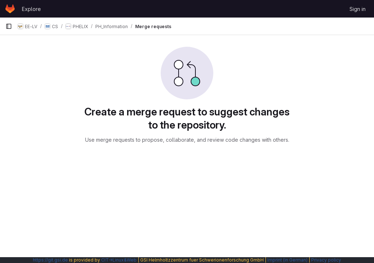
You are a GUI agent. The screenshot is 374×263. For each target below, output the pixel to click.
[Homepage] (10, 9)
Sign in (358, 9)
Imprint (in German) (287, 260)
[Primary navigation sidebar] (9, 26)
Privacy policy (326, 260)
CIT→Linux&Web (119, 260)
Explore (31, 9)
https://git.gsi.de (50, 260)
